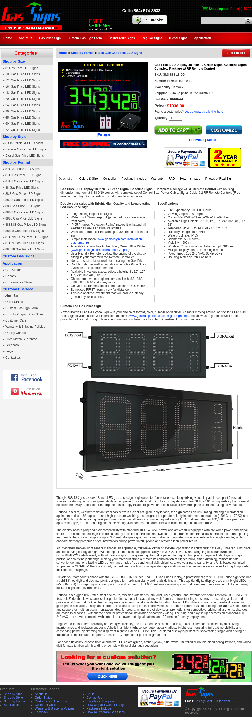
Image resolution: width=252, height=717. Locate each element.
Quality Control (15, 333)
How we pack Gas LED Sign (106, 705)
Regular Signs (152, 38)
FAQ (172, 178)
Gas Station (13, 270)
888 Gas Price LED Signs (22, 206)
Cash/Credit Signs (122, 38)
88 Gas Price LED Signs (22, 187)
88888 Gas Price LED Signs (24, 231)
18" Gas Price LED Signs (22, 93)
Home (7, 38)
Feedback (12, 345)
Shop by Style (14, 136)
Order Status (14, 302)
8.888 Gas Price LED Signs (24, 181)
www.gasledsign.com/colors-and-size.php (100, 250)
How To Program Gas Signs (24, 314)
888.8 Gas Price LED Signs (24, 212)
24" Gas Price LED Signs (22, 105)
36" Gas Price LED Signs (22, 111)
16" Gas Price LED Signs (22, 86)
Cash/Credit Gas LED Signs (24, 143)
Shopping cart (219, 9)
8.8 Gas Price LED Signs (22, 169)
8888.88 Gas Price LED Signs (25, 224)
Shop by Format (16, 162)
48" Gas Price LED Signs (22, 117)
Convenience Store (18, 282)
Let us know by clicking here (204, 111)
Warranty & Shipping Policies (25, 326)
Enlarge (103, 135)
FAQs (9, 351)
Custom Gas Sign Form (84, 38)
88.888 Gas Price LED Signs (25, 249)
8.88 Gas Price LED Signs (23, 175)
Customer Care (15, 320)
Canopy (10, 276)
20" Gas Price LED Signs (22, 99)
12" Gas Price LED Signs (22, 80)
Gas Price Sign (50, 38)
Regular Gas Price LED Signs (25, 149)
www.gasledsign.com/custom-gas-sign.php (158, 316)
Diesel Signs (178, 38)
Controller (109, 178)
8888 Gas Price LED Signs (23, 218)
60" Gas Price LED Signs (22, 123)
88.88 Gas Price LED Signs (24, 200)
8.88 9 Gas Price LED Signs (24, 243)
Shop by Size (14, 61)
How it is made (190, 178)
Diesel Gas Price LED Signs (24, 155)
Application (202, 38)
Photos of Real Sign (218, 178)
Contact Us (13, 357)
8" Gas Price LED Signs (21, 68)
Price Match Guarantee (21, 339)
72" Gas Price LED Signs (22, 130)
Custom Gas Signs (18, 256)
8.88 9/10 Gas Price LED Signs (26, 237)
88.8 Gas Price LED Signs (23, 194)
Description (66, 178)
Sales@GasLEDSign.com (212, 701)
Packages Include (99, 708)
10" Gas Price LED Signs (22, 74)
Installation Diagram (100, 701)
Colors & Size (88, 178)
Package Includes (134, 178)
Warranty (157, 178)
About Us (25, 38)
